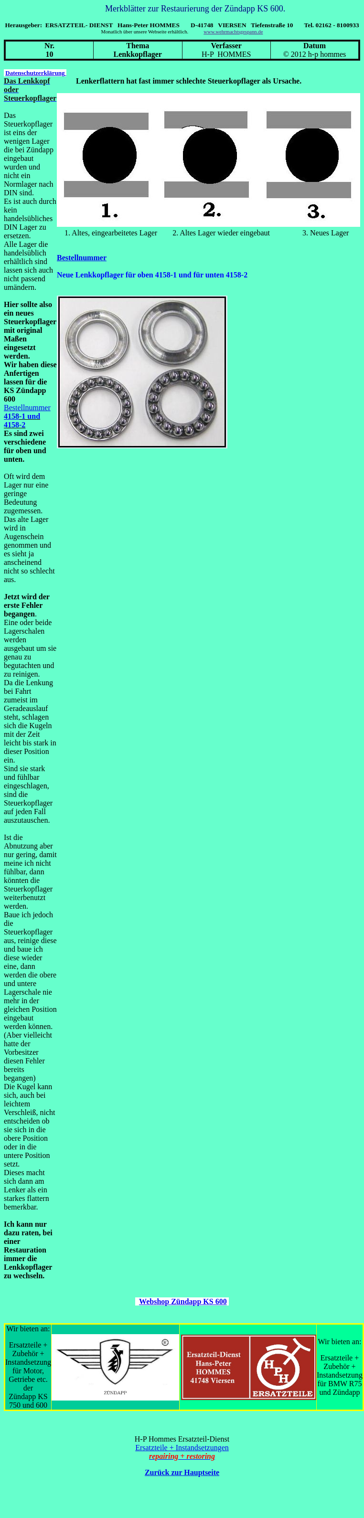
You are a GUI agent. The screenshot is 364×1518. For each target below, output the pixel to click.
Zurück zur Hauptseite (182, 1472)
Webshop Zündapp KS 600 (183, 1301)
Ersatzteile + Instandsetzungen (182, 1448)
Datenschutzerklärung (35, 72)
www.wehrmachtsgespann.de (233, 31)
